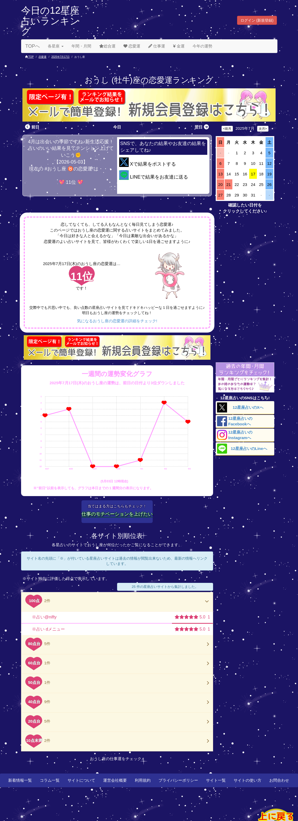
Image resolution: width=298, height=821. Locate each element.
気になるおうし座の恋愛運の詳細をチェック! (117, 321)
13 (220, 174)
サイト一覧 (216, 780)
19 (269, 174)
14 (229, 174)
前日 (31, 127)
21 (229, 184)
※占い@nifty (44, 617)
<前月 (227, 129)
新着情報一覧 (20, 780)
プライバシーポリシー (178, 780)
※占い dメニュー (48, 629)
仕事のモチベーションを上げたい (117, 514)
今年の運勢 (202, 46)
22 (236, 184)
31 (253, 195)
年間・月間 (81, 46)
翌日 (202, 127)
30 (245, 195)
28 (229, 195)
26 (269, 184)
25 (261, 184)
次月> (263, 129)
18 (261, 174)
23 (245, 184)
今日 (117, 127)
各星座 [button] (56, 46)
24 (253, 184)
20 (220, 184)
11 (261, 163)
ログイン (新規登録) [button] (257, 20)
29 (236, 195)
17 (253, 174)
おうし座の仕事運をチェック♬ (117, 758)
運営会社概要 (115, 780)
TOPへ (32, 46)
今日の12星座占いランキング (50, 21)
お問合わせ (279, 780)
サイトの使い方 (247, 780)
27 (220, 195)
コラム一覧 (50, 780)
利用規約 (143, 780)
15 (236, 174)
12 (269, 163)
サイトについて (81, 780)
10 (253, 163)
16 (245, 174)
